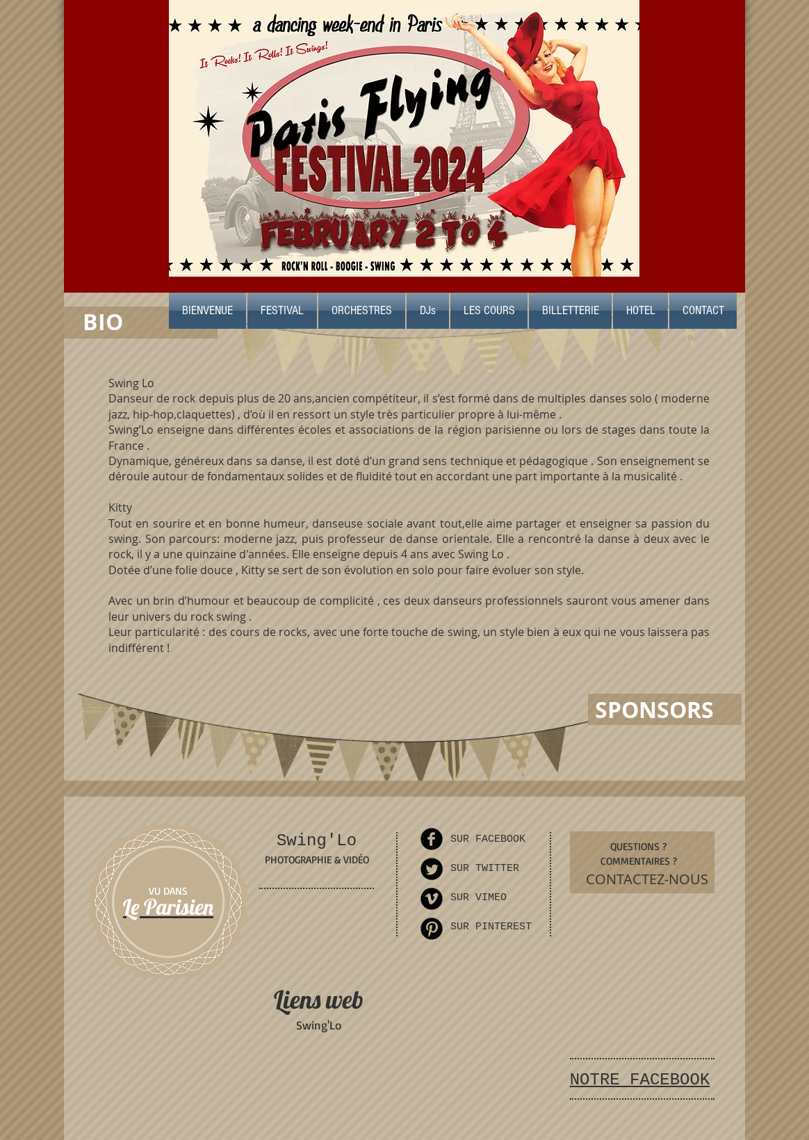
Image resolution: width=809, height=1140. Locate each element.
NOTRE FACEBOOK (640, 1079)
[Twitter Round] (431, 869)
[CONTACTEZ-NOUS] (647, 879)
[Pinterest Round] (431, 929)
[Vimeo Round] (431, 899)
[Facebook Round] (431, 839)
